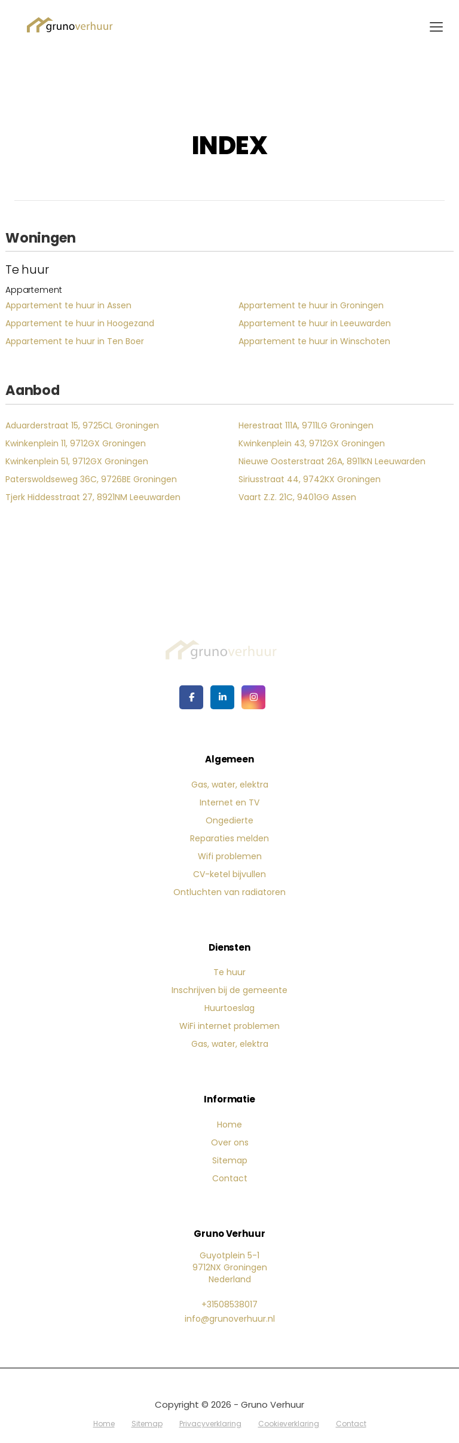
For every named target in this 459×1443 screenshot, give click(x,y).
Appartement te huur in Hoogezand (79, 323)
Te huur (229, 972)
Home (229, 1124)
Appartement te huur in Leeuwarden (314, 323)
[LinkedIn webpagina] (222, 697)
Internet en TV (229, 802)
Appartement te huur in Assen (68, 305)
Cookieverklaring (288, 1424)
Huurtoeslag (229, 1008)
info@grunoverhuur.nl (230, 1319)
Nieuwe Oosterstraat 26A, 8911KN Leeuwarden (332, 461)
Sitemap (229, 1160)
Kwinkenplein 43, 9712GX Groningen (311, 443)
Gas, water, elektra (229, 785)
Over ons (230, 1142)
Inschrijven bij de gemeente (229, 990)
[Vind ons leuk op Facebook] (191, 697)
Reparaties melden (229, 838)
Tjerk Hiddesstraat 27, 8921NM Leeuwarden (92, 497)
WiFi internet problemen (229, 1026)
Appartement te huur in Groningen (311, 305)
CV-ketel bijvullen (229, 874)
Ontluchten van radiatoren (229, 892)
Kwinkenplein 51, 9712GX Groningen (76, 461)
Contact (229, 1178)
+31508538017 (229, 1304)
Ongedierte (229, 820)
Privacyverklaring (210, 1424)
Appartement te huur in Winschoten (314, 341)
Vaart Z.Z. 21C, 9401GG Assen (297, 497)
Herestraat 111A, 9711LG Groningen (306, 425)
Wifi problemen (230, 856)
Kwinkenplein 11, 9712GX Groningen (75, 443)
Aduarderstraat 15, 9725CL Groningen (82, 425)
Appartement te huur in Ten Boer (74, 341)
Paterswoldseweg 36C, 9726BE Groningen (91, 479)
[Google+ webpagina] (253, 697)
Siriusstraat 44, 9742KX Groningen (309, 479)
